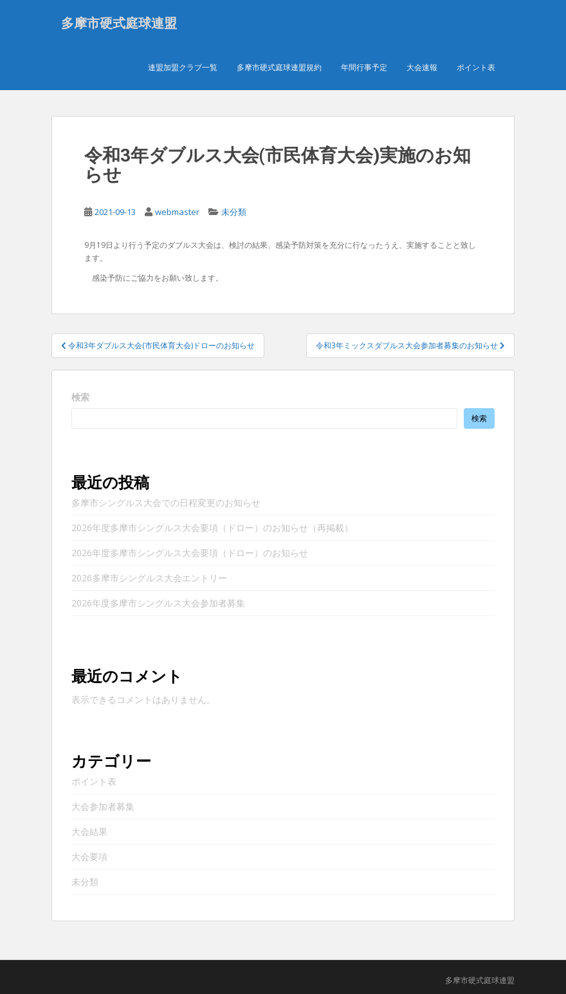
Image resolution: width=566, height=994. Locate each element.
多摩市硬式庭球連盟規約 (279, 67)
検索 (80, 397)
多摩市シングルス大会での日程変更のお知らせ (165, 503)
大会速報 (421, 67)
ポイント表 (476, 67)
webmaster (177, 212)
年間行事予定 (364, 67)
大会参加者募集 (102, 807)
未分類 (233, 212)
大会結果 (89, 832)
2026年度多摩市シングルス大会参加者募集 (158, 603)
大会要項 (89, 857)
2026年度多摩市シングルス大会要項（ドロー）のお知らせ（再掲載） (212, 528)
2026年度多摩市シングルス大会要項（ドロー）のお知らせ (189, 553)
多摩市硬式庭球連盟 (119, 22)
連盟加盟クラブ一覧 (182, 67)
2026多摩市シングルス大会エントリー (149, 578)
